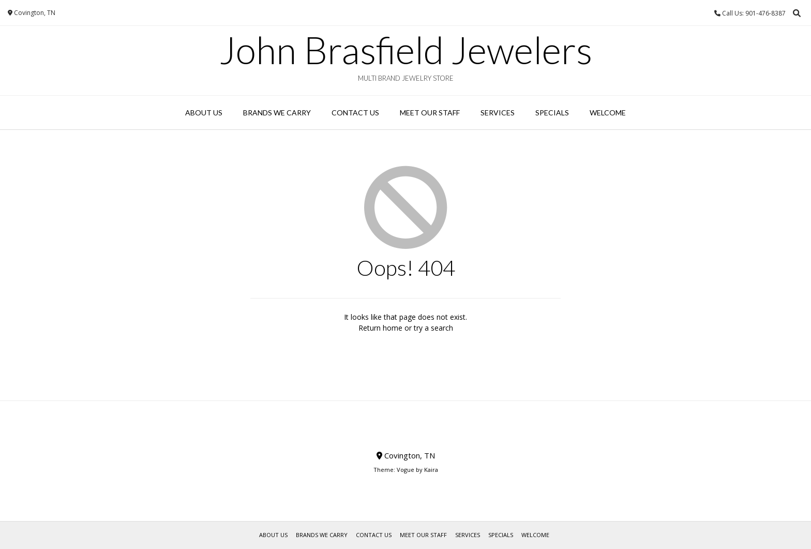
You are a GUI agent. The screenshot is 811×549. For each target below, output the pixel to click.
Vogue (405, 469)
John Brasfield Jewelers (405, 49)
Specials (552, 112)
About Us (203, 112)
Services (497, 112)
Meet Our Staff (430, 112)
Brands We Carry (277, 112)
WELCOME (608, 112)
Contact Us (355, 112)
